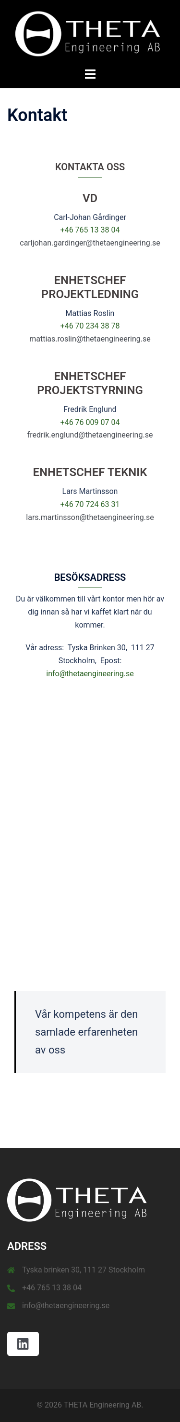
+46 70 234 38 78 (90, 325)
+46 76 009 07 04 (90, 422)
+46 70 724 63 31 (90, 504)
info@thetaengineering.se (89, 673)
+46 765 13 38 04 (90, 229)
